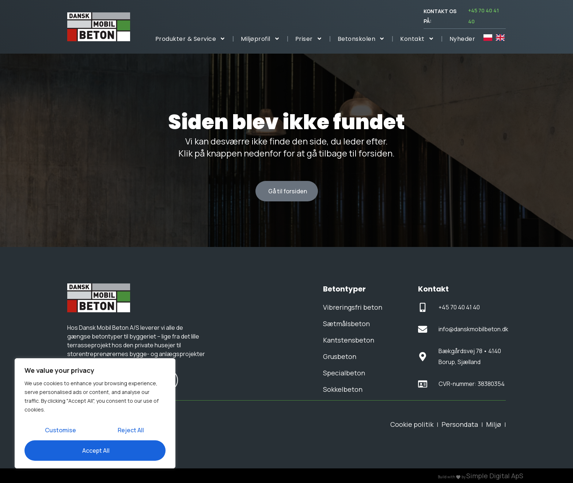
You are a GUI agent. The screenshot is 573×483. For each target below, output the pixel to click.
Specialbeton (344, 372)
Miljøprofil (260, 38)
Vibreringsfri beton (352, 307)
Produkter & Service (190, 38)
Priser (308, 38)
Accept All (96, 451)
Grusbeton (339, 356)
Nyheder (462, 39)
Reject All (131, 430)
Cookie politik (411, 424)
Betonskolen (361, 38)
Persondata (459, 424)
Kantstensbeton (348, 340)
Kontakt (417, 38)
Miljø (493, 424)
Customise (60, 430)
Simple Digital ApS (494, 475)
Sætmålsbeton (346, 323)
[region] (95, 413)
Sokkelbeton (343, 389)
